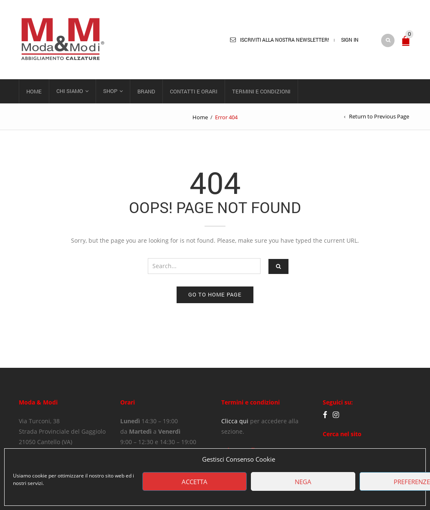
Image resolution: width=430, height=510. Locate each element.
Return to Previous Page (379, 116)
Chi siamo (69, 91)
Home (34, 91)
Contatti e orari (194, 91)
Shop (110, 91)
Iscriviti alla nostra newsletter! (284, 40)
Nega (303, 481)
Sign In (350, 40)
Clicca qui (234, 421)
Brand (146, 91)
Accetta (194, 481)
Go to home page (215, 294)
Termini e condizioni (261, 91)
